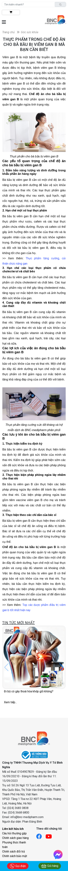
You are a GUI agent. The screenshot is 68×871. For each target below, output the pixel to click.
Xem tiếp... (10, 702)
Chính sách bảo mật (14, 856)
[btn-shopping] (11, 12)
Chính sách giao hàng (15, 838)
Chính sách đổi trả (13, 851)
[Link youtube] (50, 835)
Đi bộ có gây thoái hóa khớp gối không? (28, 691)
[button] (61, 667)
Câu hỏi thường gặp (14, 833)
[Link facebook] (41, 835)
